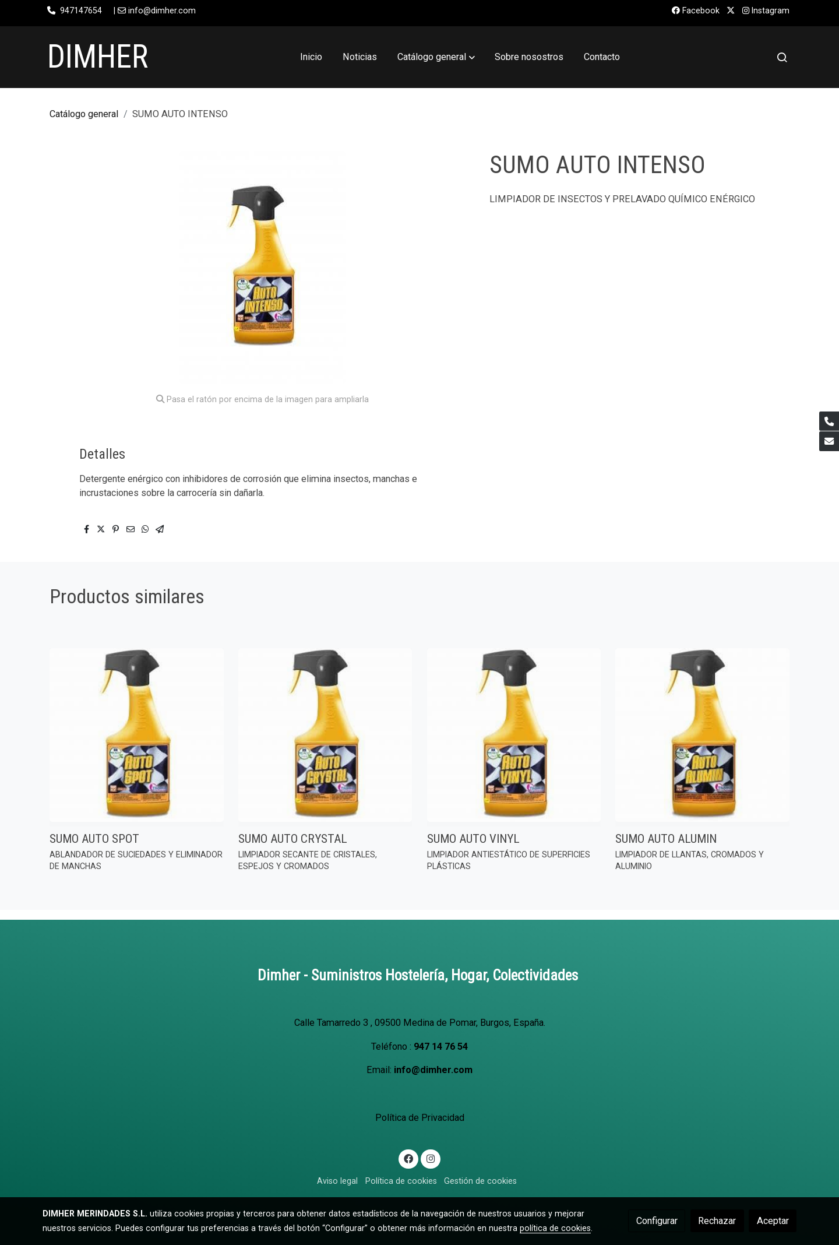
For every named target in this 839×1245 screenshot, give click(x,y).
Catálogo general (84, 113)
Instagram (765, 10)
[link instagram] (430, 1158)
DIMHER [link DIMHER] (97, 56)
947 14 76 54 (441, 1046)
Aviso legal (337, 1181)
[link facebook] (408, 1158)
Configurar (657, 1220)
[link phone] (829, 421)
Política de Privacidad (419, 1117)
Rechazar (717, 1220)
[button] (436, 57)
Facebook (696, 10)
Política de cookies (401, 1181)
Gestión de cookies (480, 1181)
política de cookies (555, 1228)
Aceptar (773, 1220)
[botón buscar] (782, 57)
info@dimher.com (433, 1069)
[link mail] (829, 441)
